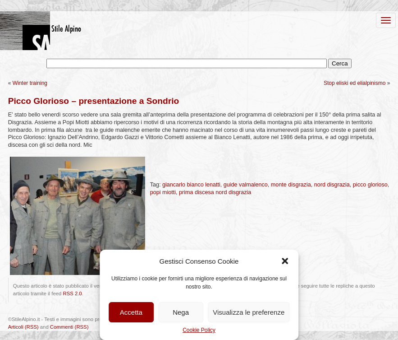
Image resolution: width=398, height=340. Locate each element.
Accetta (131, 312)
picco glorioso (370, 185)
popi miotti (163, 192)
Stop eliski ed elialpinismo (354, 83)
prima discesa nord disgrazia (215, 192)
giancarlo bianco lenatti (191, 185)
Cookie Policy (199, 330)
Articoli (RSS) (23, 327)
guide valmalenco (246, 185)
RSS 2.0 (72, 293)
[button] (284, 260)
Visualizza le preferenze (248, 312)
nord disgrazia (332, 185)
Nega (181, 312)
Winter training (30, 83)
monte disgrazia (291, 185)
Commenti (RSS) (69, 327)
